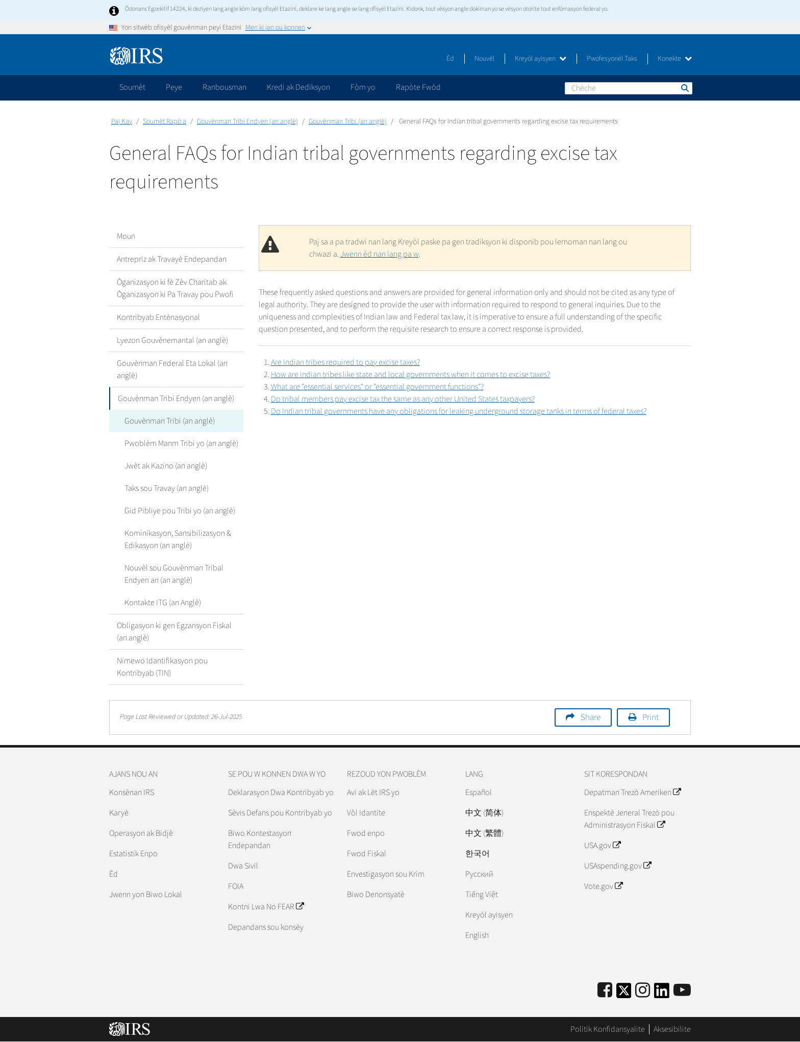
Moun (126, 236)
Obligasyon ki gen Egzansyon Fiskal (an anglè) (174, 631)
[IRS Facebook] (604, 990)
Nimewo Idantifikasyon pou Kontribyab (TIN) (162, 667)
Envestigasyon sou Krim (385, 874)
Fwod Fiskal (366, 853)
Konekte (675, 59)
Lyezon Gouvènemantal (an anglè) (172, 340)
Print (650, 717)
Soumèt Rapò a (164, 121)
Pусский (479, 874)
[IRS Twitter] (624, 993)
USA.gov (602, 845)
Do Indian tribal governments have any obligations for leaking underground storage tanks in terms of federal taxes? (458, 411)
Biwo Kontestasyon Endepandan (259, 839)
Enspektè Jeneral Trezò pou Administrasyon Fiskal (629, 819)
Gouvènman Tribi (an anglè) (348, 121)
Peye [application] (174, 87)
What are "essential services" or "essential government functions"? (377, 386)
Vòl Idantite (366, 812)
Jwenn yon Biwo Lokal (145, 894)
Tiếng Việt (481, 894)
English (477, 935)
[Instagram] (642, 990)
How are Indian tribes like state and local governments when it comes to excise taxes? (410, 374)
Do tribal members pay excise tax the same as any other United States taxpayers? (403, 399)
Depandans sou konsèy (266, 927)
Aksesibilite (672, 1029)
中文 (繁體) (484, 833)
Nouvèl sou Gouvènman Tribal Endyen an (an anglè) (173, 574)
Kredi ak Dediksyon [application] (298, 87)
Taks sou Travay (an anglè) (166, 488)
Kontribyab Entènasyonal (158, 317)
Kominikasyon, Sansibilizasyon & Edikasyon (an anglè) (177, 539)
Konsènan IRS (131, 792)
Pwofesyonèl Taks (612, 59)
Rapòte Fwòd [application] (418, 87)
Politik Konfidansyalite (607, 1029)
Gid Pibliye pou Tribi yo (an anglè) (179, 510)
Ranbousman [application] (224, 87)
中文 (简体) (484, 812)
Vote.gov (603, 886)
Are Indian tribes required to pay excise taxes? (345, 362)
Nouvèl (484, 59)
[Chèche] (628, 88)
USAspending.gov (617, 866)
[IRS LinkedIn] (661, 993)
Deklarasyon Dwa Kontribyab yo (281, 792)
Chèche (684, 87)
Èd (450, 59)
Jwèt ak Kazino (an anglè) (165, 466)
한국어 (477, 853)
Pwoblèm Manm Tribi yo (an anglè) (181, 443)
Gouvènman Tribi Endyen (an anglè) (247, 121)
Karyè (119, 812)
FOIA (235, 886)
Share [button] (591, 717)
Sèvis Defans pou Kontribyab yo (280, 812)
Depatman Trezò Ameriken (632, 792)
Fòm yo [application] (363, 87)
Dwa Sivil (243, 866)
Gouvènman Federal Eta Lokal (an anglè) (172, 369)
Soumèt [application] (132, 87)
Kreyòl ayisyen (540, 59)
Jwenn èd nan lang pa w (379, 254)
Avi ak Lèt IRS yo (373, 792)
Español (478, 792)
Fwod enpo (366, 833)
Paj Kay (121, 121)
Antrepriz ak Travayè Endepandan (172, 259)
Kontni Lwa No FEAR (266, 906)
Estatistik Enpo (133, 853)
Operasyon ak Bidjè (141, 833)
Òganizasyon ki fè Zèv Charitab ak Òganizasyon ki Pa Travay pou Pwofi (175, 288)
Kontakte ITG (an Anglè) (162, 602)
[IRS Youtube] (682, 990)
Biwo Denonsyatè (376, 894)
